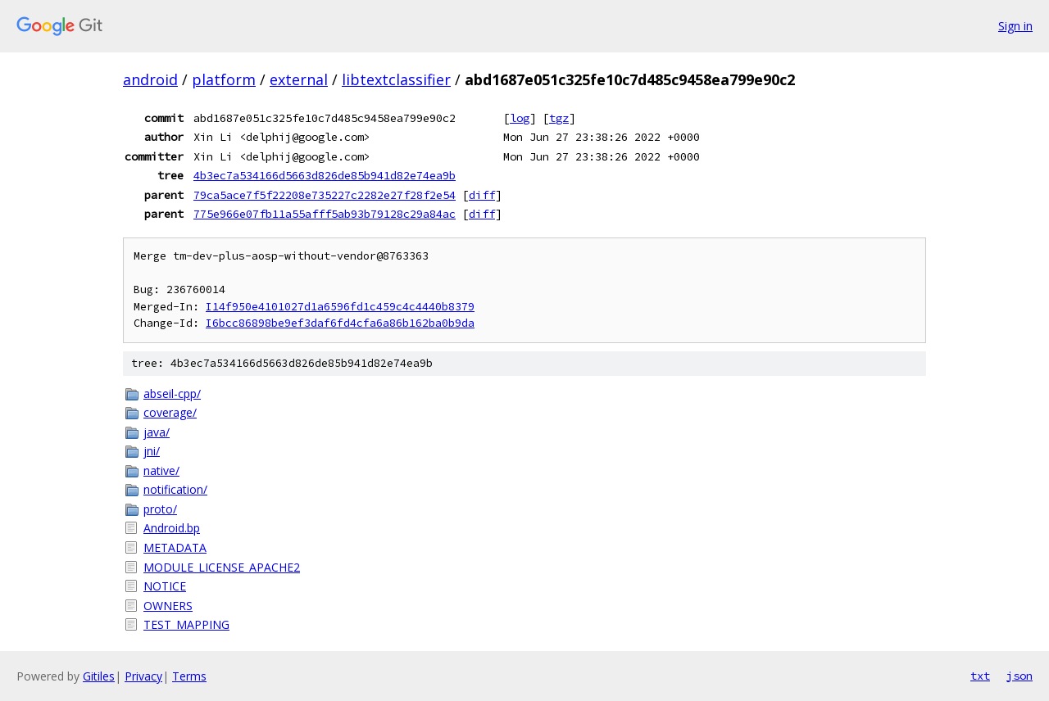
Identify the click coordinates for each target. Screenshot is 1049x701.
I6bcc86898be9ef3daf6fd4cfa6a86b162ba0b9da (340, 323)
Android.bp (171, 528)
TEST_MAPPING (186, 624)
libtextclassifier (396, 79)
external (299, 79)
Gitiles (99, 676)
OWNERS (168, 605)
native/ (161, 470)
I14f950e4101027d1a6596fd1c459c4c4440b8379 (340, 307)
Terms (189, 676)
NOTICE (164, 586)
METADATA (175, 547)
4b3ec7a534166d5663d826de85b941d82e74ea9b (324, 175)
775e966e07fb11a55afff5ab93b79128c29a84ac (324, 213)
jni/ (151, 451)
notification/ (175, 489)
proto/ (160, 509)
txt (980, 675)
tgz (559, 118)
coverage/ (170, 412)
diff (482, 195)
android (150, 79)
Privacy (143, 676)
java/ (156, 432)
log (519, 118)
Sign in (1015, 26)
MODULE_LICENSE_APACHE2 (221, 567)
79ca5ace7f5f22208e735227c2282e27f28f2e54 (324, 195)
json (1019, 675)
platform (224, 79)
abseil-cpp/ (172, 393)
